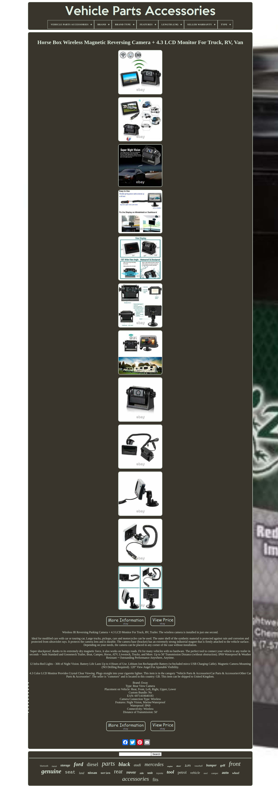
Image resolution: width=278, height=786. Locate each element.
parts (108, 763)
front (235, 763)
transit (54, 766)
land (81, 773)
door (178, 766)
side (142, 773)
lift (188, 765)
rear (118, 771)
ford (78, 764)
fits (155, 779)
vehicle (195, 773)
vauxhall (198, 765)
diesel (92, 764)
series (105, 773)
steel (206, 773)
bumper (211, 765)
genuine (51, 771)
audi (137, 765)
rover (131, 772)
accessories (135, 778)
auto (225, 773)
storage (65, 765)
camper (214, 773)
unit (150, 773)
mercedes (154, 764)
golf (222, 765)
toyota (159, 773)
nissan (92, 773)
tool (170, 772)
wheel (235, 773)
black (124, 764)
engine (170, 766)
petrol (182, 772)
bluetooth (44, 766)
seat (70, 772)
